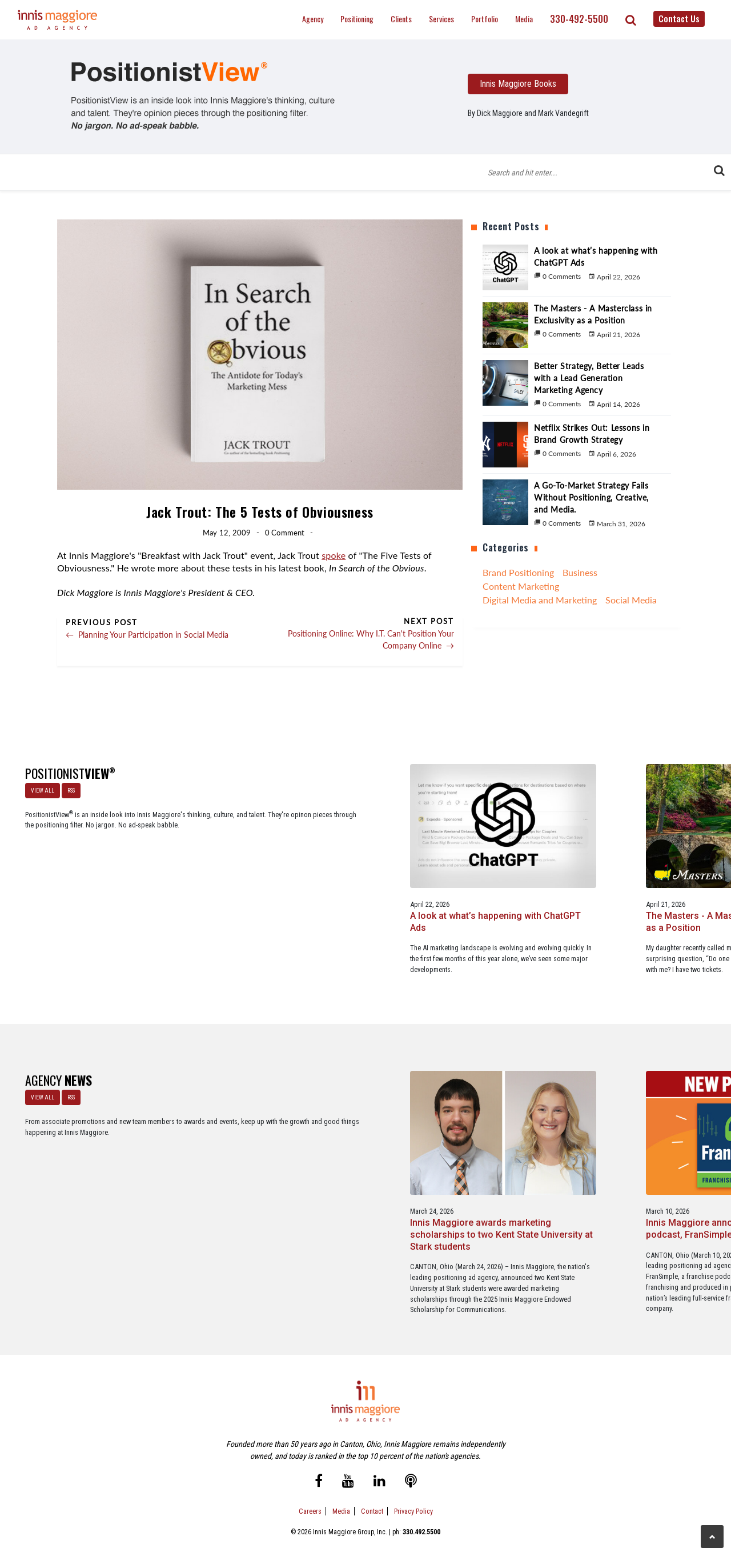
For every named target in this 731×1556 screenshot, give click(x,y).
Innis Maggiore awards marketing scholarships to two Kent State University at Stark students (217, 1160)
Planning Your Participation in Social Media (147, 634)
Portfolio (484, 19)
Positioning (356, 19)
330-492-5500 (579, 19)
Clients (401, 19)
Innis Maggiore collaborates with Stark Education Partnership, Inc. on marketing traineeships (655, 1160)
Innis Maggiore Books (518, 83)
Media (524, 19)
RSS (67, 787)
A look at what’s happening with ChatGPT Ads (201, 868)
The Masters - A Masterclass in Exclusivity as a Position (364, 868)
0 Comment (285, 532)
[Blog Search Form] (599, 172)
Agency (312, 19)
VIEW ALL (39, 787)
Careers (310, 1498)
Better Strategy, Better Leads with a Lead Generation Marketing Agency (506, 874)
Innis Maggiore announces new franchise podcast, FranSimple (353, 1154)
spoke (334, 555)
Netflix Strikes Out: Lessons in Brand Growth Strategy (645, 868)
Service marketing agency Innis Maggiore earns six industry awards (508, 1154)
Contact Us (679, 18)
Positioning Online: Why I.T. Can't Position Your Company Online (371, 639)
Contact (372, 1498)
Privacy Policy (413, 1498)
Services (441, 19)
